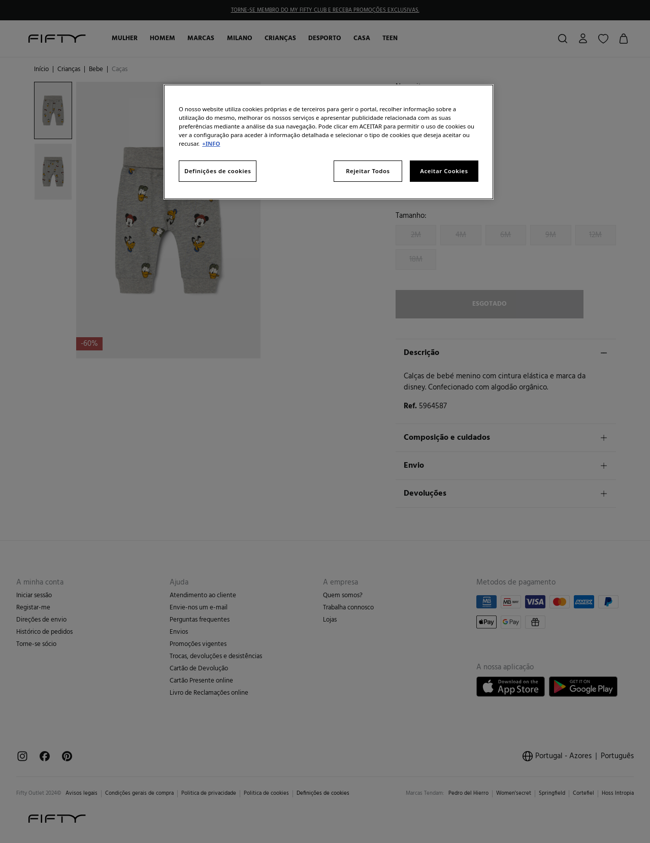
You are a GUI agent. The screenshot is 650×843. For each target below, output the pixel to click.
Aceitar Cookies (444, 171)
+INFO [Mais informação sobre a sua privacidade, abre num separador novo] (211, 143)
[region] (329, 142)
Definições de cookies (217, 171)
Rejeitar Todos (368, 171)
